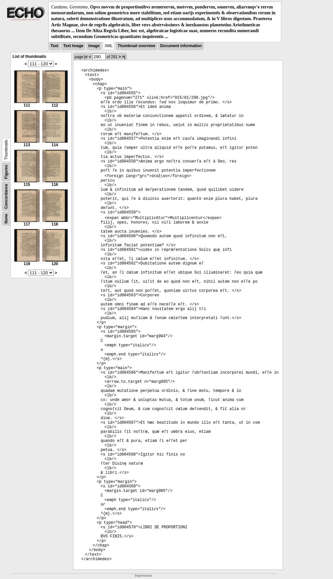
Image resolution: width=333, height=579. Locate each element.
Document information (181, 46)
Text (54, 46)
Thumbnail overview (136, 46)
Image (94, 46)
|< (86, 57)
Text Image (73, 46)
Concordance (6, 196)
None (6, 219)
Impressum (143, 575)
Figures (6, 172)
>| (123, 57)
